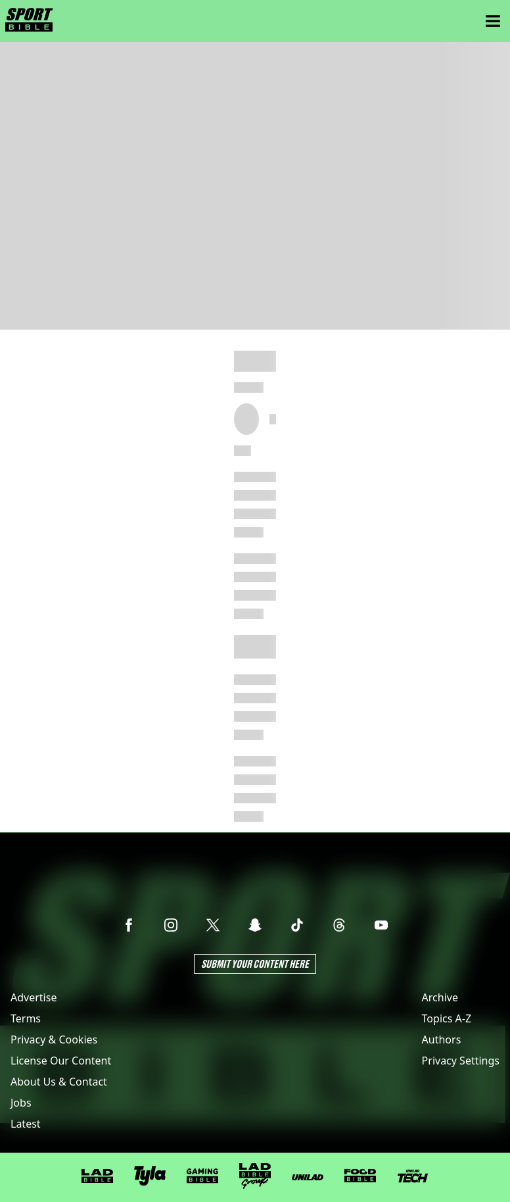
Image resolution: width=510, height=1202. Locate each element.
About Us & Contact (59, 1081)
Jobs (21, 1102)
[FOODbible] (360, 1175)
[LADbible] (97, 1176)
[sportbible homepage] (29, 21)
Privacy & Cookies (54, 1039)
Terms (26, 1018)
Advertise (34, 997)
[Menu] (493, 21)
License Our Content (61, 1060)
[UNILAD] (307, 1177)
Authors (441, 1039)
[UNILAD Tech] (413, 1176)
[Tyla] (150, 1176)
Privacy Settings (460, 1060)
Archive (440, 997)
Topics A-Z (446, 1018)
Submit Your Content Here (255, 963)
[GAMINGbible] (202, 1176)
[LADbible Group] (255, 1176)
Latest (26, 1123)
